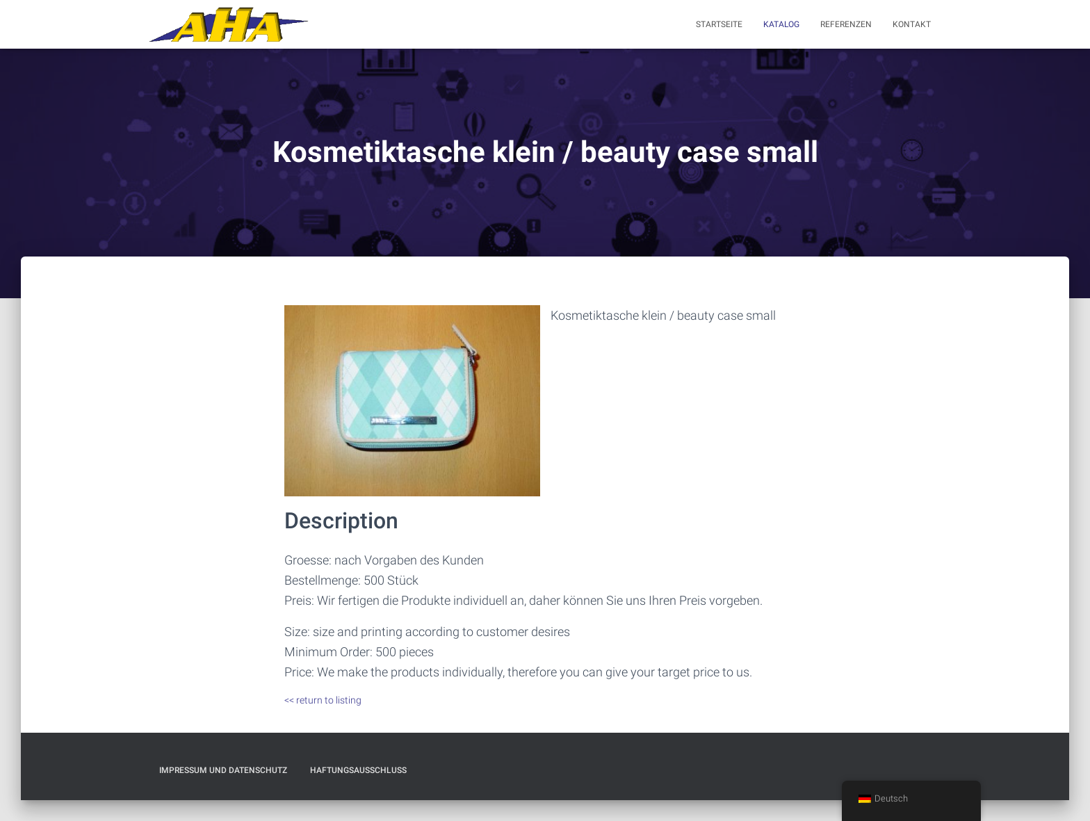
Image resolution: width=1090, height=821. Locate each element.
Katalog (781, 24)
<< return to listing (322, 700)
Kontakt (912, 24)
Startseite (719, 24)
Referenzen (846, 24)
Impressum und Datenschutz (223, 770)
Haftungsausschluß (358, 770)
